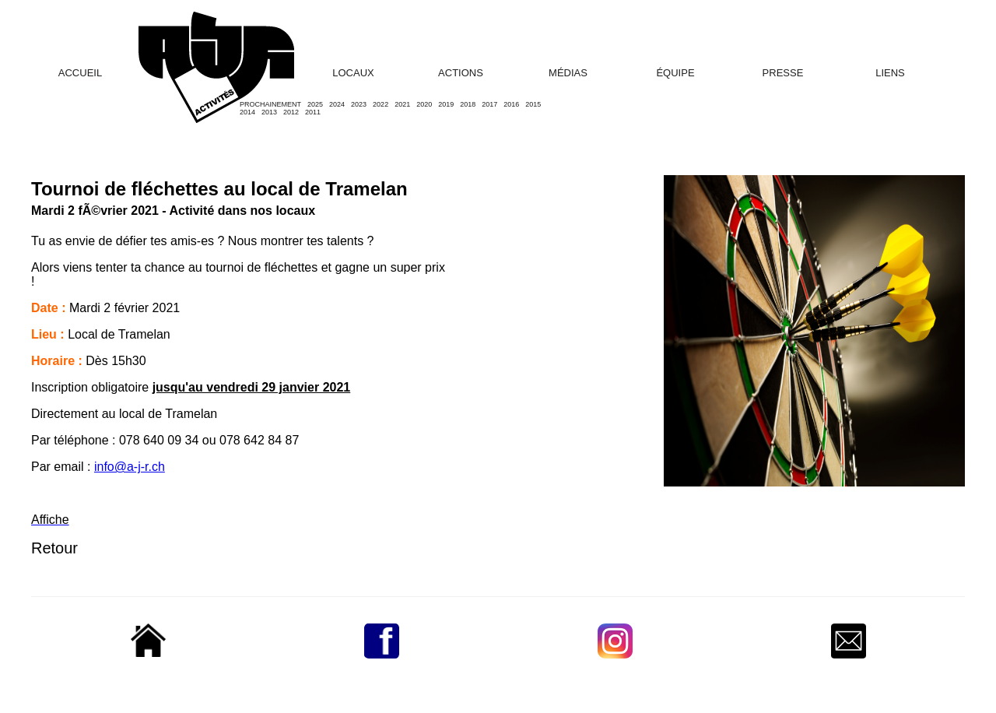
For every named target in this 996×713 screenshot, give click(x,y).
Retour (54, 548)
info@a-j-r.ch (129, 466)
